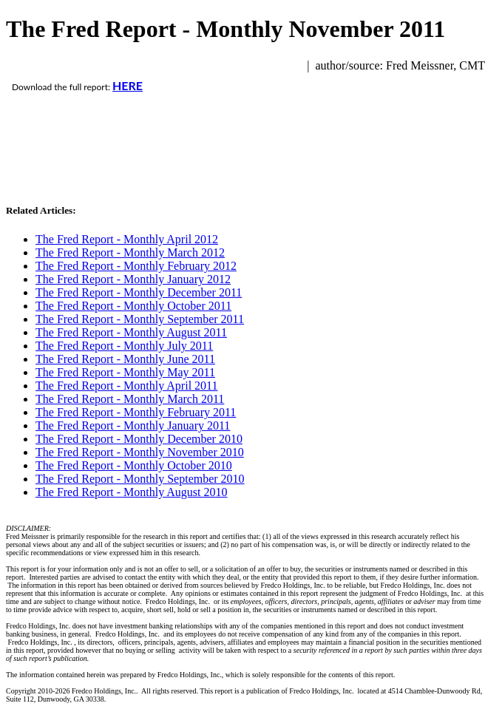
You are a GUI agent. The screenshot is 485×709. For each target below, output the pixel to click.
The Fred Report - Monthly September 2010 (140, 478)
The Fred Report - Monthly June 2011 (125, 359)
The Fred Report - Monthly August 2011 (131, 332)
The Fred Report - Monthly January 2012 (133, 279)
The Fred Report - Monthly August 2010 (131, 492)
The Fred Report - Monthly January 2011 (132, 425)
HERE (127, 85)
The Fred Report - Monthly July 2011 (124, 345)
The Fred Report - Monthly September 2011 (139, 319)
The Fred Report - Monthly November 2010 (139, 452)
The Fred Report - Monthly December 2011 (138, 292)
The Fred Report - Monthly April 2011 (126, 385)
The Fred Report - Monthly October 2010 (133, 465)
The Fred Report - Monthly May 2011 (125, 372)
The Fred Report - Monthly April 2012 (126, 239)
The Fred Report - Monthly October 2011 (133, 305)
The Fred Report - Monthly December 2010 (139, 438)
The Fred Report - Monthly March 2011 (129, 399)
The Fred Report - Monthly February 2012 (136, 265)
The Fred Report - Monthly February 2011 (135, 412)
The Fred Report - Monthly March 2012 (130, 252)
